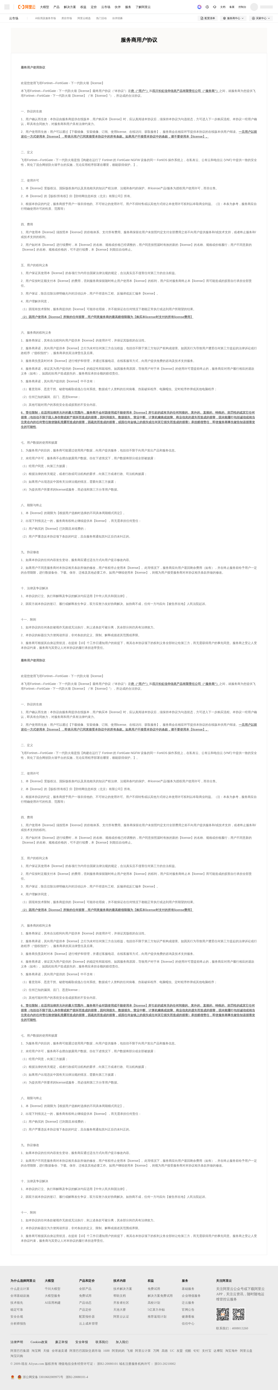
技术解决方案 (122, 1288)
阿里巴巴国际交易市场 (85, 1350)
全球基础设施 (19, 1295)
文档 (222, 6)
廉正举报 (61, 1342)
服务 (128, 7)
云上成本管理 (88, 1323)
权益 (83, 7)
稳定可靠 (16, 1309)
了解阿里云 (143, 7)
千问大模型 (53, 1288)
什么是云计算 (19, 1288)
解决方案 (70, 7)
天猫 (46, 1350)
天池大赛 (119, 1309)
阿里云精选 (84, 18)
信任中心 (188, 1323)
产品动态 (85, 1302)
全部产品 (85, 1288)
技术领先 (16, 1302)
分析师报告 (18, 1323)
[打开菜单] (7, 7)
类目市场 (66, 18)
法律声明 (16, 1342)
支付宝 (207, 1350)
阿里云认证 (121, 1316)
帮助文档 (119, 1295)
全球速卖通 (60, 1350)
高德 (165, 1350)
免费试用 (85, 1295)
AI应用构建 (53, 1302)
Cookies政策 (39, 1342)
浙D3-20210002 (165, 1363)
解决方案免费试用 (160, 1295)
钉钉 (197, 1350)
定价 (94, 7)
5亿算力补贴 (156, 1309)
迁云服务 (188, 1302)
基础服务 (188, 1288)
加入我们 (122, 1342)
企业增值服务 (191, 1295)
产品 (56, 7)
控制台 (242, 6)
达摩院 (218, 1350)
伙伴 (118, 7)
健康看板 (188, 1316)
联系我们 (102, 1342)
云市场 (105, 7)
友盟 (180, 1350)
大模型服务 (53, 1295)
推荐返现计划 (157, 1316)
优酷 (188, 1350)
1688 (106, 1350)
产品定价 (85, 1309)
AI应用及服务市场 (45, 18)
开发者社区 (121, 1302)
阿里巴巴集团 (19, 1350)
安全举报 (81, 1342)
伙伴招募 (117, 18)
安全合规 (16, 1316)
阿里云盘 (246, 1350)
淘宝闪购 (16, 1356)
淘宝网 (36, 1350)
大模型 (44, 7)
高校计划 (154, 1302)
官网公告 (188, 1309)
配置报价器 (87, 1316)
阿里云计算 (143, 1350)
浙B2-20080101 (107, 1363)
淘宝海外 (231, 1350)
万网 (156, 1350)
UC (172, 1350)
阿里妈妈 (118, 1350)
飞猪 (130, 1350)
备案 (232, 6)
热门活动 (101, 18)
